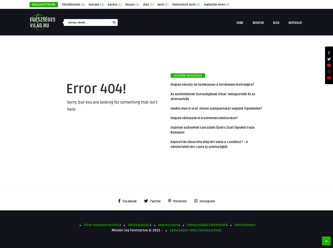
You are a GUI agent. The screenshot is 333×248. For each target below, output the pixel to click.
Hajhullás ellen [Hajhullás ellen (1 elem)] (216, 4)
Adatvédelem (245, 225)
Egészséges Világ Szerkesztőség (195, 230)
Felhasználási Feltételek (206, 225)
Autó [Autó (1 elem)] (163, 4)
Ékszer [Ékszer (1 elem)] (132, 4)
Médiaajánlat (139, 225)
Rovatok (258, 22)
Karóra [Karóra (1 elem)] (114, 4)
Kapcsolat (295, 22)
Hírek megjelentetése (102, 225)
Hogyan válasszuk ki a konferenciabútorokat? (204, 118)
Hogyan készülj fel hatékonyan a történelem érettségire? (212, 85)
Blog (276, 22)
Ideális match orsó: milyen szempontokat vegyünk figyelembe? (216, 108)
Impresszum (168, 225)
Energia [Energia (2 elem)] (96, 4)
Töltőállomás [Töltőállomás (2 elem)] (73, 4)
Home (240, 22)
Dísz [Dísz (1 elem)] (148, 4)
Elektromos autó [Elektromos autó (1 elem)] (186, 4)
